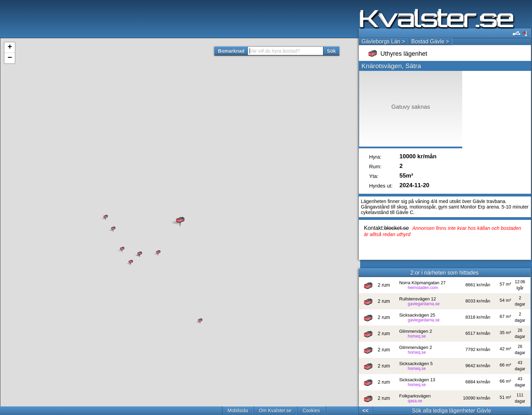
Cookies (311, 410)
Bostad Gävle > (430, 41)
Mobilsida (238, 410)
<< (365, 411)
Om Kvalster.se (275, 410)
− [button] (10, 58)
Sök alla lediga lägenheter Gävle (451, 411)
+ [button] (10, 47)
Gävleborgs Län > (383, 41)
